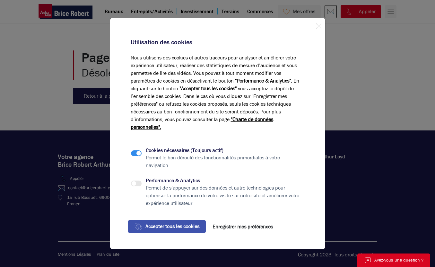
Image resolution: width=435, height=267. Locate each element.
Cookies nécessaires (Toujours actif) (184, 150)
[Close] (318, 24)
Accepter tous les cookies (167, 226)
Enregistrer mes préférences (243, 226)
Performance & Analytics (173, 180)
